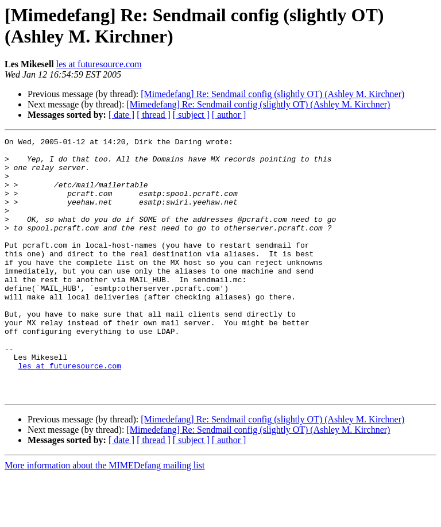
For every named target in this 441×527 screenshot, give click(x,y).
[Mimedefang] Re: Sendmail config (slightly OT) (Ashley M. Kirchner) (272, 94)
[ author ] (229, 115)
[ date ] (121, 115)
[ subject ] (191, 115)
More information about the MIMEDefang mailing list (104, 517)
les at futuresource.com (99, 64)
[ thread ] (154, 115)
